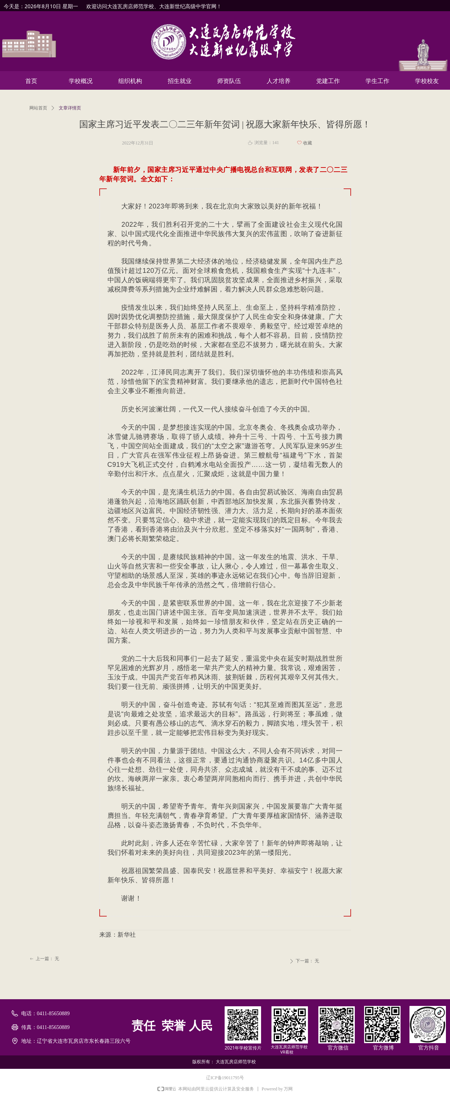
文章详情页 (70, 108)
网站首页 (38, 108)
